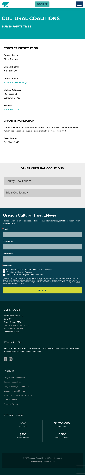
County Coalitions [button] (18, 181)
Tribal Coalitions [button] (17, 192)
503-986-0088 (16, 328)
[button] (42, 4)
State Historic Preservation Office (18, 395)
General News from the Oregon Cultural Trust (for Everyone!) (29, 269)
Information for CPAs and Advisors (19, 272)
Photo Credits (49, 461)
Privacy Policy (36, 461)
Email (5, 229)
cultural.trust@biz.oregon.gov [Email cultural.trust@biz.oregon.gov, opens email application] (16, 325)
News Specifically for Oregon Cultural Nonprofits (24, 275)
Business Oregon (11, 404)
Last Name (8, 253)
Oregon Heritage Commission (16, 386)
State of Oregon (10, 400)
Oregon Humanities (12, 382)
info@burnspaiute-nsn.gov (16, 82)
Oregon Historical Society (15, 391)
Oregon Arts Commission (14, 377)
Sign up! (42, 290)
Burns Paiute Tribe (12, 109)
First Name (8, 241)
